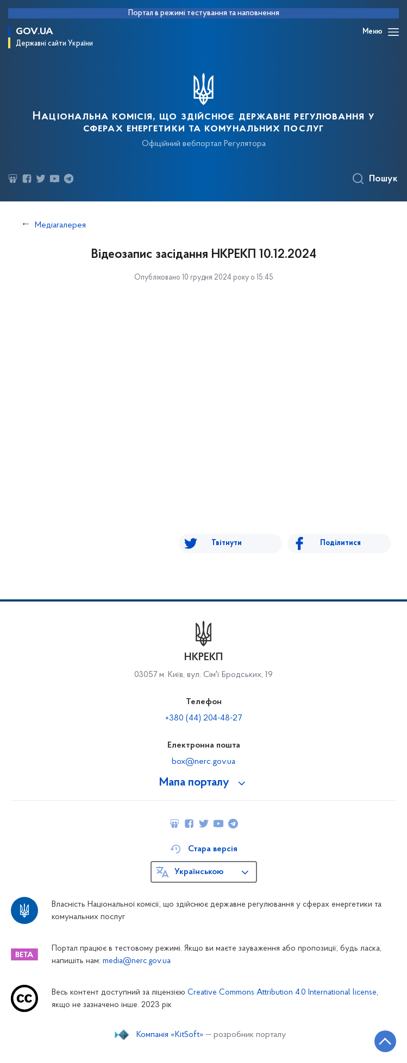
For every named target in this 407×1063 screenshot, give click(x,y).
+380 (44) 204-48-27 (203, 718)
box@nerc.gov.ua (203, 761)
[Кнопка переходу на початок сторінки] (385, 1041)
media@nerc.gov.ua (137, 961)
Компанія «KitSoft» (170, 1034)
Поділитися (340, 543)
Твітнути (226, 543)
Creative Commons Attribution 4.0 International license (282, 993)
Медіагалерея (60, 225)
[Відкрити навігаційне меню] (393, 32)
